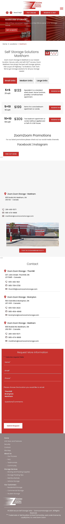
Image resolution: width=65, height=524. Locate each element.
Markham (9, 396)
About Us (7, 454)
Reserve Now (56, 91)
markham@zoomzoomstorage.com (19, 216)
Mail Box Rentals (13, 478)
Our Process (12, 456)
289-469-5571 (10, 209)
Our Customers (10, 485)
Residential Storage (14, 487)
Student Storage (13, 494)
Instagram (40, 144)
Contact (7, 447)
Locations (13, 44)
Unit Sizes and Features (13, 441)
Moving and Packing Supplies (18, 472)
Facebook (24, 144)
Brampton (9, 394)
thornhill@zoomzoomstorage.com (22, 289)
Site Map (7, 450)
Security (7, 444)
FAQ (8, 459)
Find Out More (11, 154)
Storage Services (10, 469)
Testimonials (12, 462)
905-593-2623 (14, 308)
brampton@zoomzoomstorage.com (23, 315)
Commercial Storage (15, 490)
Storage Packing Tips (15, 475)
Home (5, 44)
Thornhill (8, 391)
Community (12, 466)
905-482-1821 (14, 282)
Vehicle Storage (13, 481)
